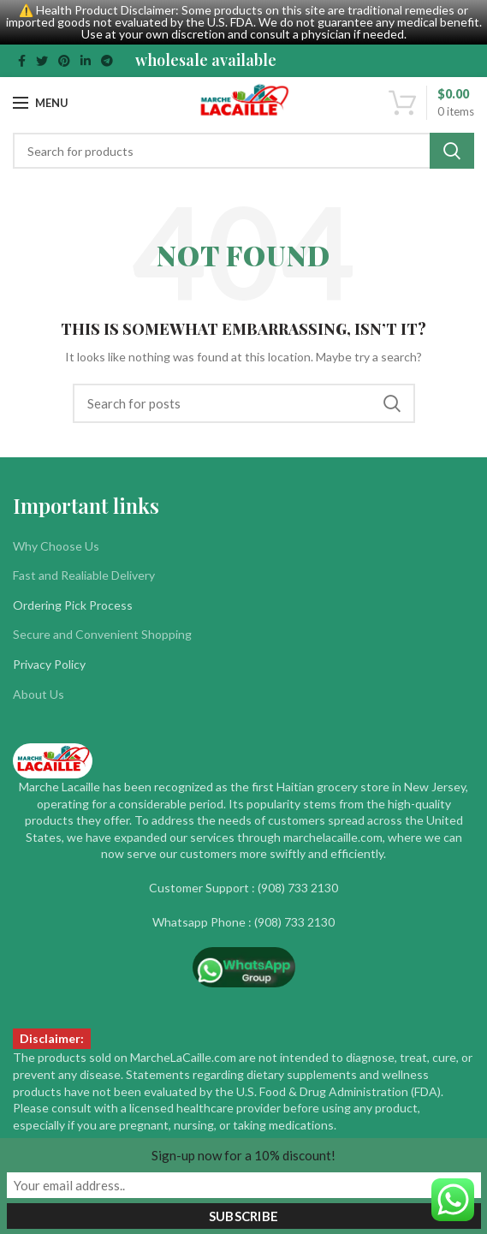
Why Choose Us (56, 546)
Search (452, 151)
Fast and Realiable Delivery (84, 575)
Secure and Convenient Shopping (102, 634)
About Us (38, 694)
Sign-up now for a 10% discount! (243, 1155)
